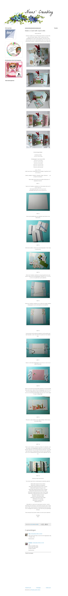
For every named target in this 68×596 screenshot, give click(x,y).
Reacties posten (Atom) (35, 589)
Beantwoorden (31, 538)
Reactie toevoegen (29, 553)
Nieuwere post (28, 587)
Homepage (38, 587)
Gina (29, 533)
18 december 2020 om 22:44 (38, 542)
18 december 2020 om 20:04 (36, 533)
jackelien (30, 542)
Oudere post (48, 587)
